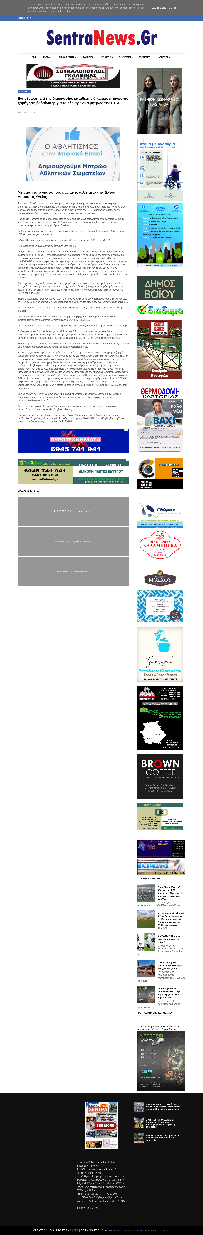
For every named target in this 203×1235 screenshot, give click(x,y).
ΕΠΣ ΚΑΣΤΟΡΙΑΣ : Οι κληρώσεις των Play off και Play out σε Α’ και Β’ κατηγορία (163, 1137)
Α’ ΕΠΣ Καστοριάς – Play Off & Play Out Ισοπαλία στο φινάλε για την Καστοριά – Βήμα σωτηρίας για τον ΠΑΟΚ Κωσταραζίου (171, 919)
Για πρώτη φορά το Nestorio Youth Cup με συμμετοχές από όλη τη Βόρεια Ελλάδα (169, 993)
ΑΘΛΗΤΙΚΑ (88, 57)
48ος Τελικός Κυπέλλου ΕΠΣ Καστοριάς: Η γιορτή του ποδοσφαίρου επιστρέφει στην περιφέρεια (161, 1123)
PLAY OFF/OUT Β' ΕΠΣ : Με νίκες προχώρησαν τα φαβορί (171, 939)
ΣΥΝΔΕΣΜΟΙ (126, 57)
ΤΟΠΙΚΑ (48, 57)
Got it (172, 7)
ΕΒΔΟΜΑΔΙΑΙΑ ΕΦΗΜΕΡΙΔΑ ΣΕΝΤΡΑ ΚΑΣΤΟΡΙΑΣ (138, 1230)
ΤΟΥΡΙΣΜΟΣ (146, 57)
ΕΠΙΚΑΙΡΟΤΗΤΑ (67, 57)
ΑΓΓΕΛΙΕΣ (164, 57)
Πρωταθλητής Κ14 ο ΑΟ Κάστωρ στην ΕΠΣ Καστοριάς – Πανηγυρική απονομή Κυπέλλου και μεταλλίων (170, 893)
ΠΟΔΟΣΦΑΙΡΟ (24, 91)
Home (33, 57)
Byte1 (74, 1230)
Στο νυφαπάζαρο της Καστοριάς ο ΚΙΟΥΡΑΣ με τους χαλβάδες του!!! (170, 965)
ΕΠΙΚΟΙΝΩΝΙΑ (24, 18)
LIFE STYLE (106, 57)
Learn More (159, 7)
